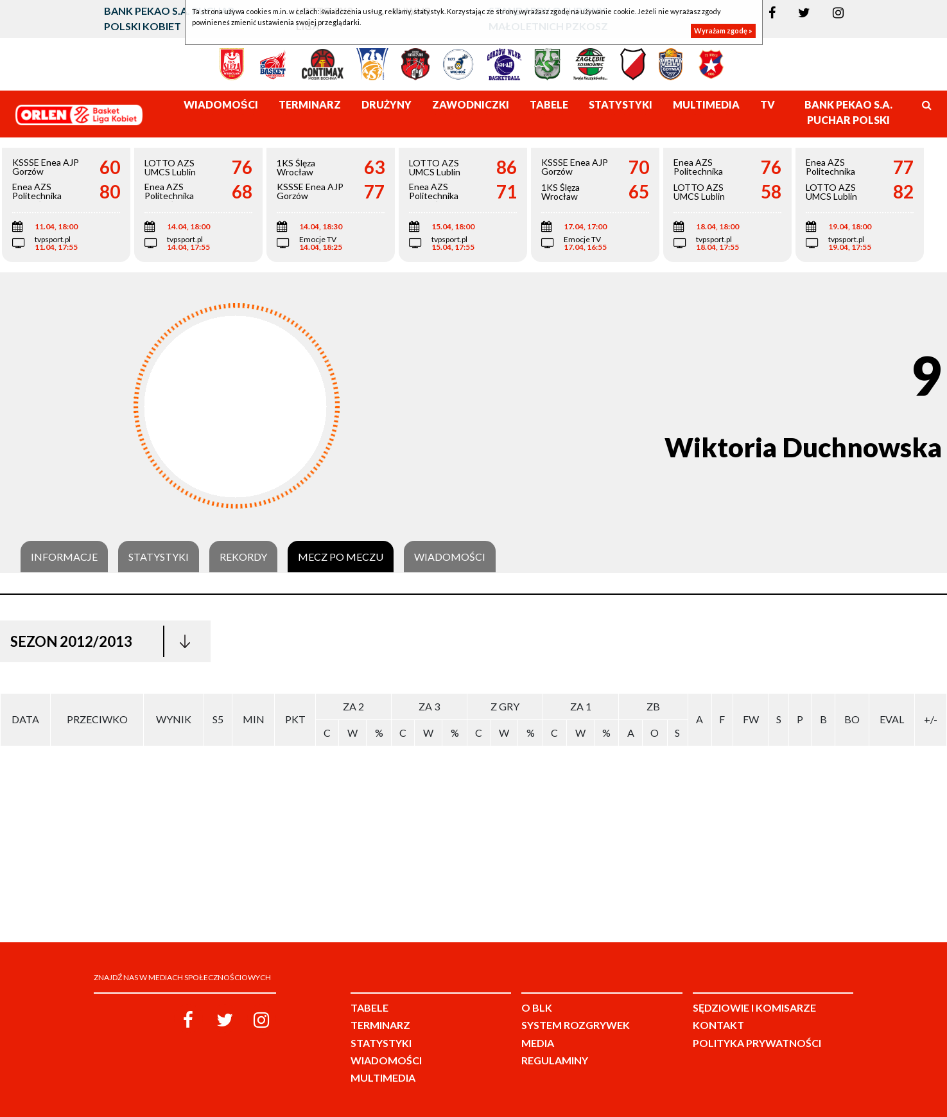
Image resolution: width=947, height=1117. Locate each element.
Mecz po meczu (340, 557)
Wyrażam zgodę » (723, 30)
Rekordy (243, 557)
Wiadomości (449, 557)
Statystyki (158, 557)
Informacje (64, 557)
